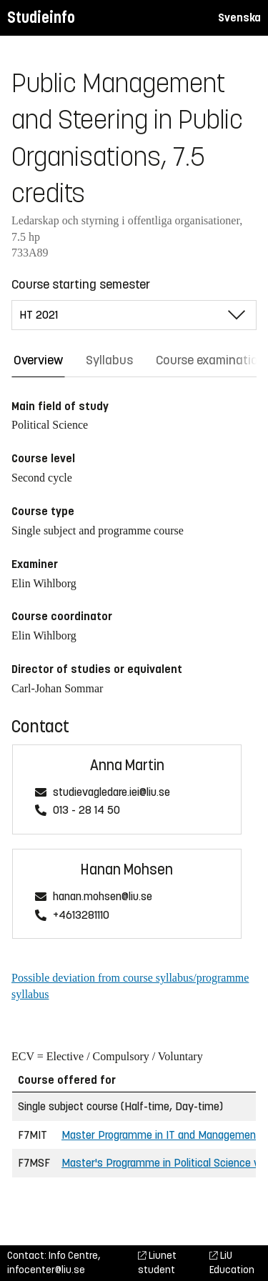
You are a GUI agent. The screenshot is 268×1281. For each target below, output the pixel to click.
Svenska (239, 17)
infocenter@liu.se (46, 1270)
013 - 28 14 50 (86, 810)
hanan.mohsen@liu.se (102, 897)
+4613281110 (81, 915)
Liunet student (157, 1263)
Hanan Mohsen (127, 870)
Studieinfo (41, 17)
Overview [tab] (38, 360)
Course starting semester (80, 284)
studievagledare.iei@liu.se (111, 793)
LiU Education (231, 1263)
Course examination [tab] (210, 360)
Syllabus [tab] (109, 360)
